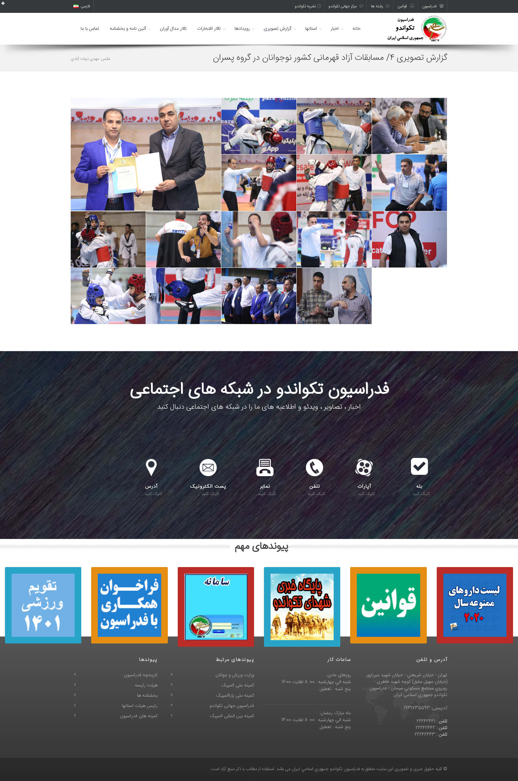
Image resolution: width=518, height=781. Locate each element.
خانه (356, 29)
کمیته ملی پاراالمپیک (235, 696)
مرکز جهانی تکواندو (345, 6)
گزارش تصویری (277, 29)
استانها (311, 29)
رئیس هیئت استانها (140, 706)
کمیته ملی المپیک (238, 685)
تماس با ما (90, 29)
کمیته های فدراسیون (139, 716)
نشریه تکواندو (308, 6)
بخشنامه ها (147, 696)
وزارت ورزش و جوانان (234, 675)
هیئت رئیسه (146, 685)
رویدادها (242, 29)
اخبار (335, 29)
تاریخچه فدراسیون (141, 675)
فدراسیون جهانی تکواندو (231, 706)
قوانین (406, 6)
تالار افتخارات (209, 29)
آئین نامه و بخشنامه (128, 29)
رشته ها (380, 6)
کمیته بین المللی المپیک (232, 716)
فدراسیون (433, 6)
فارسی (81, 6)
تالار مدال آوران (173, 29)
